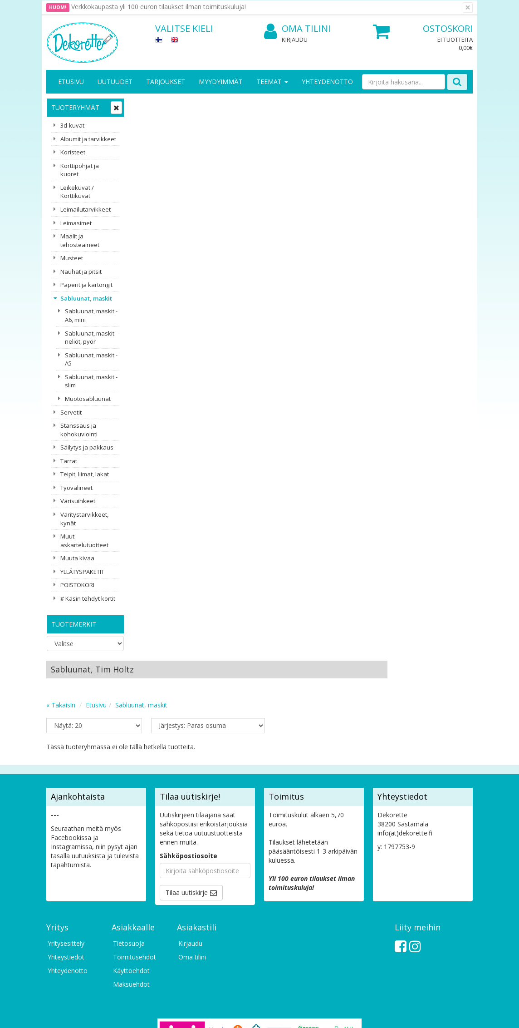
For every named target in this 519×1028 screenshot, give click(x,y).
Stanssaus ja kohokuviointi (79, 429)
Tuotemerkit (73, 624)
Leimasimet (76, 223)
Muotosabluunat (88, 399)
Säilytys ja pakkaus (86, 447)
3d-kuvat (72, 125)
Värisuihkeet (77, 501)
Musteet (71, 258)
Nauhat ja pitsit (81, 271)
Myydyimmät (221, 81)
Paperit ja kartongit (86, 285)
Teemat (272, 81)
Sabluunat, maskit (86, 298)
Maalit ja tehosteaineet (79, 240)
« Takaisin (147, 142)
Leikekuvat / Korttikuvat (77, 191)
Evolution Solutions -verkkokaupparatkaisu (415, 1014)
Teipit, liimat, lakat (84, 474)
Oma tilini (297, 28)
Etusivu (71, 81)
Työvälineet (76, 488)
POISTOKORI (77, 585)
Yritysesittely (66, 847)
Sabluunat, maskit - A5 (91, 359)
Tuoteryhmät (75, 107)
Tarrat (68, 461)
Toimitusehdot (134, 861)
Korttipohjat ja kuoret (79, 170)
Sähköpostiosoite (188, 760)
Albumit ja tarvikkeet (88, 139)
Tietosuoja (129, 847)
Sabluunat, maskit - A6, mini (91, 315)
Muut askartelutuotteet (84, 540)
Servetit (71, 412)
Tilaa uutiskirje (187, 796)
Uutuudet (115, 81)
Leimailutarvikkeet (85, 209)
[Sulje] (468, 7)
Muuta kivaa (77, 558)
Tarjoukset (165, 81)
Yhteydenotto (327, 81)
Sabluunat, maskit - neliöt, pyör (91, 337)
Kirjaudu (295, 39)
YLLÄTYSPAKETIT (82, 572)
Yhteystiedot (66, 861)
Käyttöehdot (131, 874)
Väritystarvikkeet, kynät (84, 518)
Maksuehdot (131, 888)
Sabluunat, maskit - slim (91, 381)
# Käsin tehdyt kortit (87, 598)
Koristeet (72, 152)
